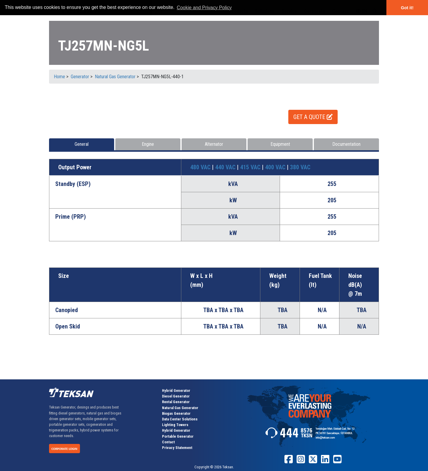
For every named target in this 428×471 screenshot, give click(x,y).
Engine (148, 144)
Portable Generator (177, 436)
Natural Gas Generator (180, 408)
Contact (168, 442)
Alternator (214, 144)
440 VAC (226, 167)
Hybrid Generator (176, 390)
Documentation (346, 144)
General (82, 144)
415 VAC (251, 167)
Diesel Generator (176, 396)
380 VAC (300, 167)
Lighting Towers (175, 425)
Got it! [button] (407, 7)
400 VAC (276, 167)
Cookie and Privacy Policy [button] (204, 7)
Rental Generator (176, 402)
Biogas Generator (176, 413)
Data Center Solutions (180, 419)
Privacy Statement (177, 447)
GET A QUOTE (313, 117)
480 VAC (201, 167)
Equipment (280, 144)
